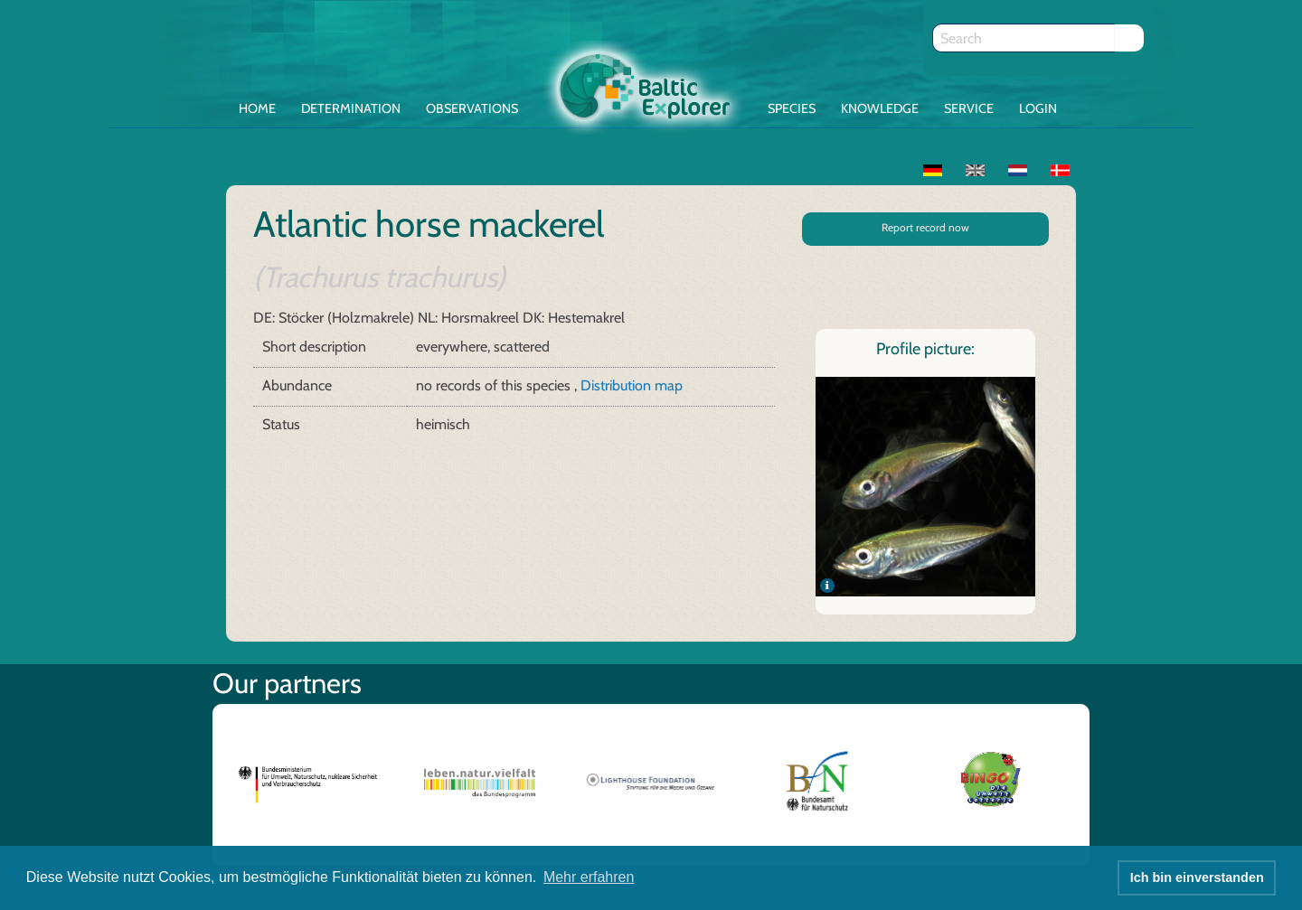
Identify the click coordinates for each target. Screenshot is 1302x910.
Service (969, 108)
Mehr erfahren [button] (589, 877)
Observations (472, 108)
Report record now (925, 227)
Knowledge (880, 108)
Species (792, 108)
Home (257, 108)
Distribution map (631, 385)
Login (1038, 108)
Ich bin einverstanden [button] (1197, 877)
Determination (351, 108)
